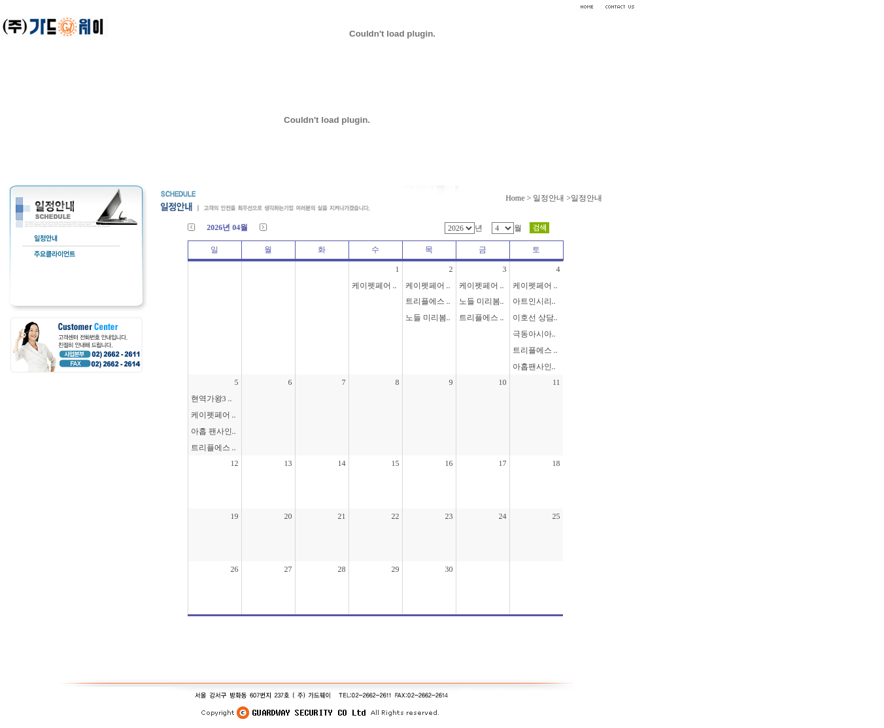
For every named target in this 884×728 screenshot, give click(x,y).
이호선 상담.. (535, 317)
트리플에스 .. (427, 301)
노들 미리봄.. (427, 317)
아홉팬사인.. (534, 366)
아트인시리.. (534, 301)
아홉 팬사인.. (213, 431)
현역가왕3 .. (211, 398)
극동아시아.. (534, 334)
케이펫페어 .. (374, 285)
